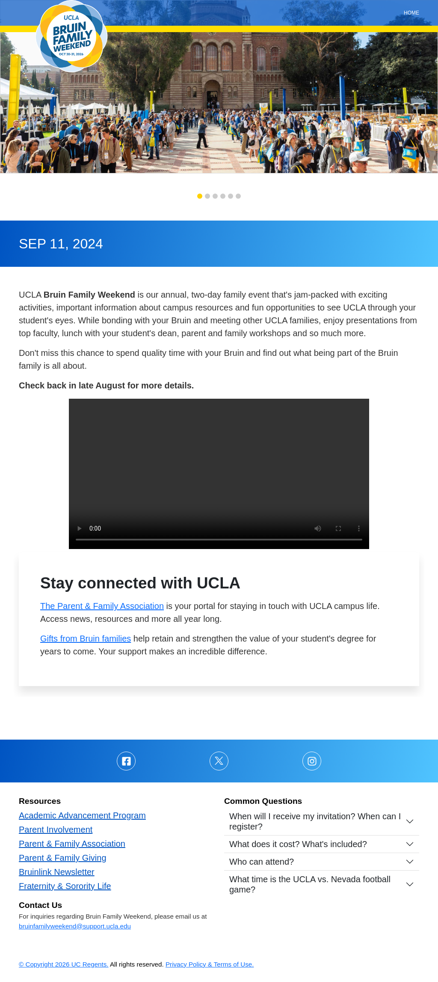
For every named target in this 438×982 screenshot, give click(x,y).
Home (411, 13)
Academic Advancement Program (82, 815)
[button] (199, 196)
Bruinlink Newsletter (57, 872)
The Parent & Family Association (102, 606)
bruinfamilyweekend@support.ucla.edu (75, 926)
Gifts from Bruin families (85, 638)
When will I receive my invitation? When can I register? (315, 821)
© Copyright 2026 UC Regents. (64, 964)
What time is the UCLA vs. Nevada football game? (310, 884)
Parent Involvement (55, 829)
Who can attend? (261, 861)
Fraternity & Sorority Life (65, 886)
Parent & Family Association (72, 843)
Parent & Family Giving (63, 858)
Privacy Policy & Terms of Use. (210, 964)
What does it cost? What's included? (298, 844)
